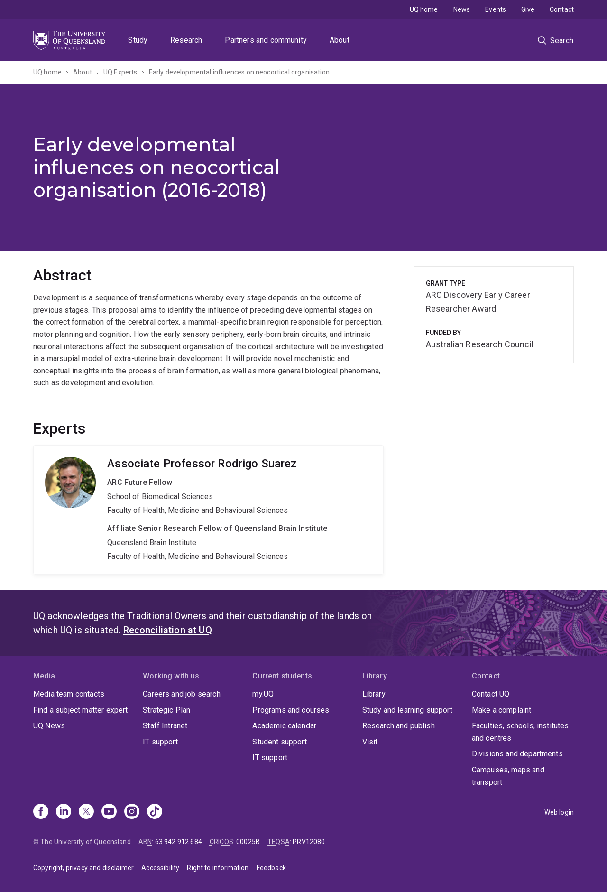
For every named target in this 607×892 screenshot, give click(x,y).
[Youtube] (109, 812)
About (339, 40)
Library (374, 693)
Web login (559, 812)
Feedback (271, 868)
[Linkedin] (63, 812)
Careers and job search (182, 693)
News (461, 9)
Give (527, 9)
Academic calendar (284, 725)
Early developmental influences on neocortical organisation (239, 72)
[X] (86, 812)
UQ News (49, 725)
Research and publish (398, 725)
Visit (370, 741)
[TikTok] (154, 812)
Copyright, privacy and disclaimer (83, 868)
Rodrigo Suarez (208, 510)
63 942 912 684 (178, 842)
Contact (562, 9)
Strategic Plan (166, 710)
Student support (279, 741)
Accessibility (160, 868)
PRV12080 (309, 842)
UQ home (424, 9)
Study (137, 40)
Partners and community (266, 40)
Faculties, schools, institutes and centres (520, 732)
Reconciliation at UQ (167, 630)
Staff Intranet (165, 725)
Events (495, 9)
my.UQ (263, 693)
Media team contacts (68, 693)
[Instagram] (131, 812)
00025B (248, 842)
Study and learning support (407, 710)
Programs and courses (290, 710)
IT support (160, 741)
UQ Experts (120, 72)
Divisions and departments (517, 753)
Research (186, 40)
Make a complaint (502, 710)
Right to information (217, 868)
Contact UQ (491, 693)
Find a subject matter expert (80, 710)
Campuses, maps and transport (508, 776)
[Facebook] (40, 812)
